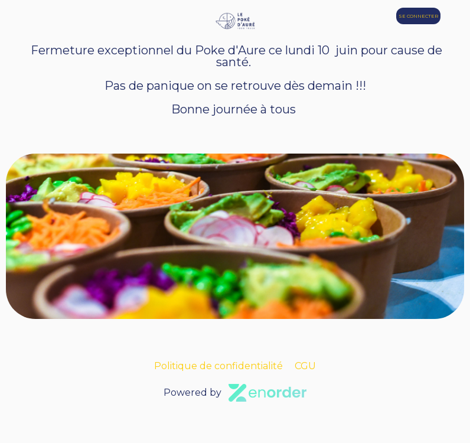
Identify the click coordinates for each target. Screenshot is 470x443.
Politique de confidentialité (218, 366)
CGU (305, 366)
